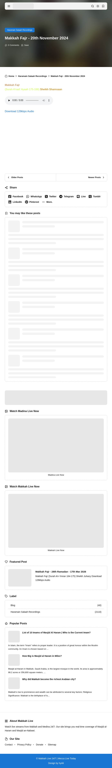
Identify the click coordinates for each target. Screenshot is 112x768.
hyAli (61, 763)
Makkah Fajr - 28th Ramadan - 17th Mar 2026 (60, 571)
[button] (48, 202)
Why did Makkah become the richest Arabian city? (49, 679)
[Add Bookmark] (25, 45)
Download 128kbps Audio (19, 111)
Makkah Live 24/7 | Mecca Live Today (57, 758)
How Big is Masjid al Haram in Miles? (42, 656)
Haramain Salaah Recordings (19, 30)
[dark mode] (97, 6)
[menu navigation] (8, 6)
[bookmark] (103, 6)
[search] (92, 6)
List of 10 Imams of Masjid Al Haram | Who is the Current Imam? (56, 632)
